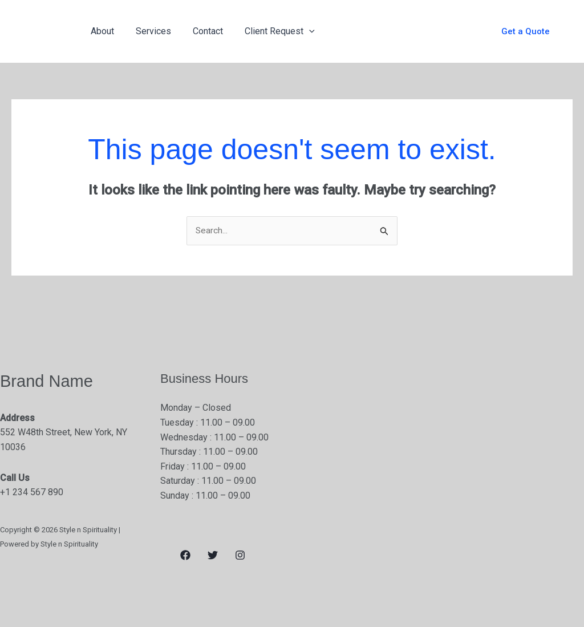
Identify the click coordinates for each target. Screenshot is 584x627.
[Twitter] (213, 556)
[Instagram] (240, 556)
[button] (525, 31)
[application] (297, 31)
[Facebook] (185, 556)
